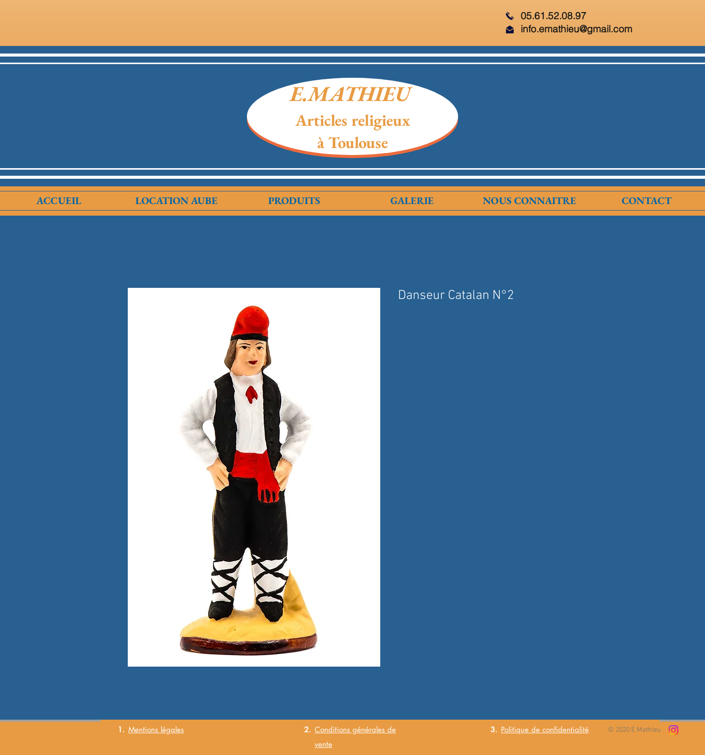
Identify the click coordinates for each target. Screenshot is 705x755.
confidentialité (565, 729)
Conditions (332, 729)
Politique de (521, 729)
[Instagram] (673, 730)
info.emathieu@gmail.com (576, 29)
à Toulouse (352, 142)
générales (367, 729)
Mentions (143, 729)
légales (171, 729)
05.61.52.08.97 (553, 16)
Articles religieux (352, 120)
